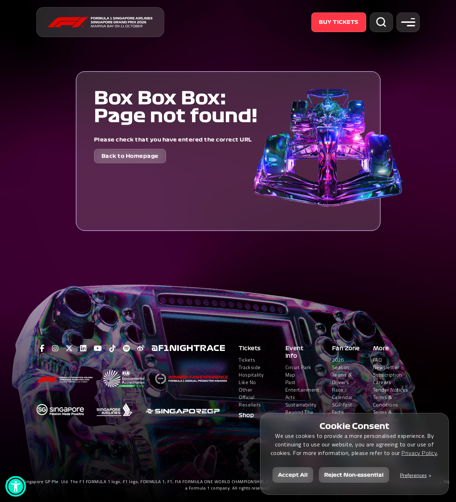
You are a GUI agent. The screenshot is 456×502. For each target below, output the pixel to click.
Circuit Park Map (298, 370)
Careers (382, 382)
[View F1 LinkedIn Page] (83, 348)
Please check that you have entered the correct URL (173, 139)
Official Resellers (250, 400)
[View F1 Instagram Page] (55, 348)
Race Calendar (342, 393)
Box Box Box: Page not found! (176, 107)
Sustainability (301, 404)
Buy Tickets (339, 22)
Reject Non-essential (354, 474)
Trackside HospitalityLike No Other (251, 378)
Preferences (413, 475)
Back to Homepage (130, 156)
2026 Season (340, 363)
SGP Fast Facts (342, 408)
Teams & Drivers (342, 378)
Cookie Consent (354, 426)
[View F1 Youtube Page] (98, 348)
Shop (246, 415)
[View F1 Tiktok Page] (113, 348)
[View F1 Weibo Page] (141, 348)
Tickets (250, 348)
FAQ (377, 359)
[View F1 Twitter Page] (69, 348)
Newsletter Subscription (387, 370)
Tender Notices (390, 389)
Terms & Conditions (385, 400)
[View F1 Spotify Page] (126, 348)
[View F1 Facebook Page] (42, 348)
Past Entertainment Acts (302, 389)
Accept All (293, 474)
